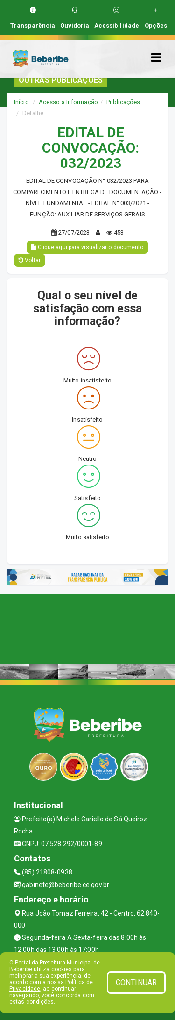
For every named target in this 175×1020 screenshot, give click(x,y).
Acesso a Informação (68, 101)
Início (21, 101)
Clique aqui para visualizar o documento (87, 247)
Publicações (123, 101)
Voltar (30, 260)
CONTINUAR (136, 982)
